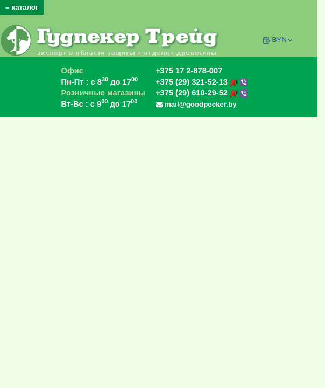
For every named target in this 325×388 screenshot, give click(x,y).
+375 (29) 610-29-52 (202, 92)
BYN (283, 40)
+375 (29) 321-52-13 (202, 82)
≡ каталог (22, 7)
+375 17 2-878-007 (189, 70)
